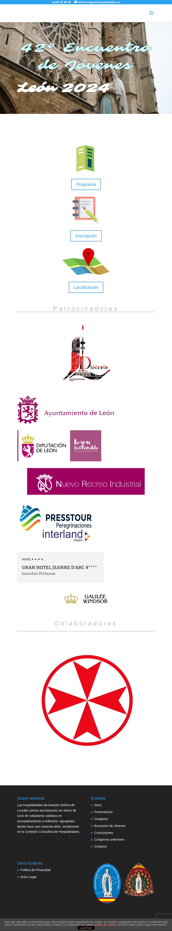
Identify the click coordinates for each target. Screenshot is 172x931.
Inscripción (86, 235)
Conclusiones (103, 833)
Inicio (98, 805)
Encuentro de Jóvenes (109, 826)
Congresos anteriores (109, 839)
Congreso (101, 819)
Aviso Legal (28, 877)
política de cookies (105, 924)
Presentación (103, 812)
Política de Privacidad (35, 870)
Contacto (100, 846)
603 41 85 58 (63, 2)
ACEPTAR (86, 928)
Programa (86, 184)
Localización (86, 287)
